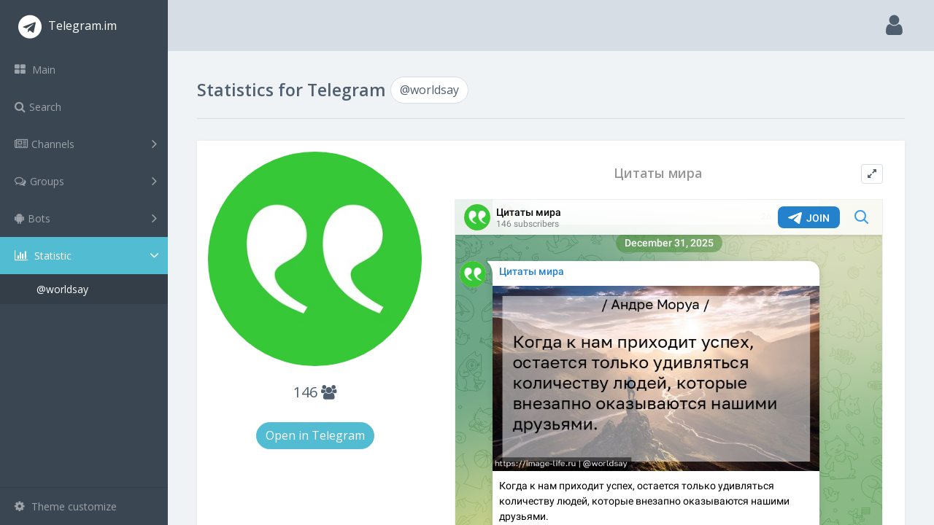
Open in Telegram (315, 435)
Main (35, 70)
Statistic (88, 255)
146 (314, 392)
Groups (86, 181)
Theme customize (66, 506)
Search (38, 107)
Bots (86, 218)
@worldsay (62, 289)
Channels (86, 143)
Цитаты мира (658, 173)
